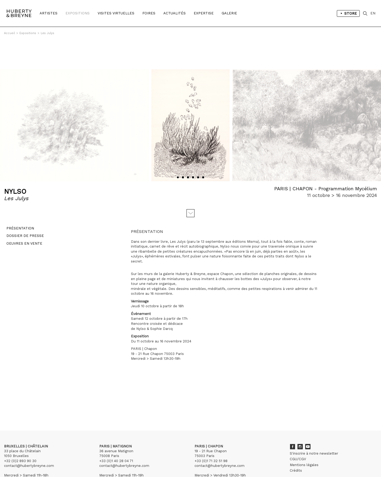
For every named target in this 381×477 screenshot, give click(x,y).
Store (348, 13)
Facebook (292, 417)
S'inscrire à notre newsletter (314, 424)
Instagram (300, 417)
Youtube (307, 417)
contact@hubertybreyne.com (29, 436)
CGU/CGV (298, 430)
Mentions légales (304, 436)
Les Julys (47, 33)
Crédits (296, 441)
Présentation (18, 201)
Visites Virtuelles (116, 13)
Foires (148, 13)
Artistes (48, 13)
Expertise (204, 13)
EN (372, 13)
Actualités (174, 13)
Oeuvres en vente (22, 216)
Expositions (77, 13)
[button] (177, 148)
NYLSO (15, 162)
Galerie (229, 13)
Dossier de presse (23, 209)
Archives (297, 452)
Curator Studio (132, 461)
